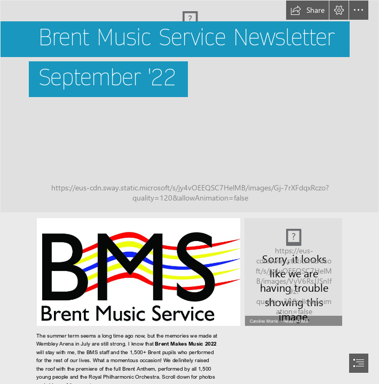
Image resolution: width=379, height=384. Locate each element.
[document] (189, 192)
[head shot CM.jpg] (293, 272)
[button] (307, 10)
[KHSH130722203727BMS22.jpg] (189, 106)
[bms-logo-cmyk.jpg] (138, 272)
